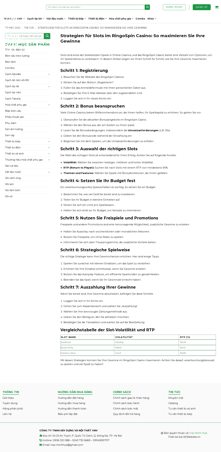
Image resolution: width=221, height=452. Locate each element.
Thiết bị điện (97, 18)
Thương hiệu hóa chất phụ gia (23, 159)
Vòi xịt (9, 196)
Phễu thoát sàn (14, 117)
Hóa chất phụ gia (121, 18)
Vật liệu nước (55, 18)
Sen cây (10, 135)
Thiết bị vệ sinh (14, 153)
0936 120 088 (61, 440)
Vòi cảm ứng (13, 178)
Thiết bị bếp (77, 18)
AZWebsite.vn (191, 436)
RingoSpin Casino (153, 55)
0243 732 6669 (81, 440)
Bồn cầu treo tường (17, 55)
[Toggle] (49, 74)
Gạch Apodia (13, 74)
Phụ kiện (10, 123)
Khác (152, 18)
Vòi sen (9, 184)
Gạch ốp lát (35, 18)
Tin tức (29, 27)
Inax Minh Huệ (198, 433)
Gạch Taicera (12, 98)
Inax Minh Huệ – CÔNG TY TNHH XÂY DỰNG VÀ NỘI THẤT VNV (15, 27)
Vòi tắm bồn (12, 190)
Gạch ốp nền (13, 92)
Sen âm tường (14, 129)
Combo (140, 18)
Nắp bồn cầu (13, 110)
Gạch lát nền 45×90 (17, 80)
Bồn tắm (10, 61)
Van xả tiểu (11, 165)
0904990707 (101, 440)
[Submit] (147, 7)
